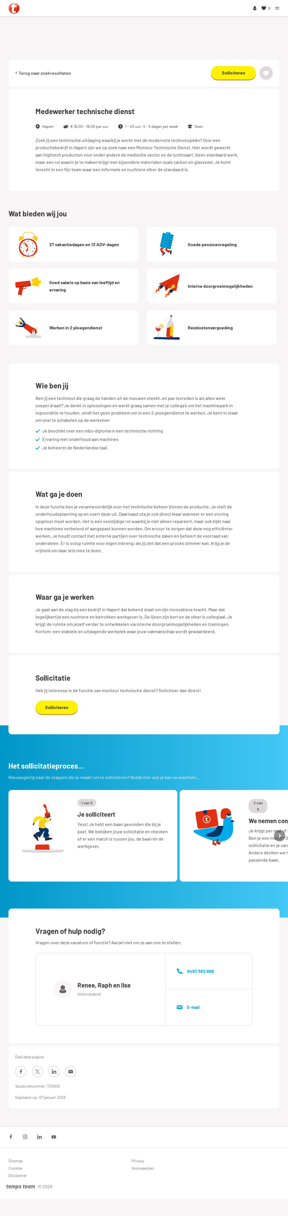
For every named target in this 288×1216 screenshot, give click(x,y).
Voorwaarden (142, 1168)
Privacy (137, 1160)
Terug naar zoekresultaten (43, 73)
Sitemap (15, 1160)
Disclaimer (17, 1175)
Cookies (15, 1168)
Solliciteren (233, 72)
